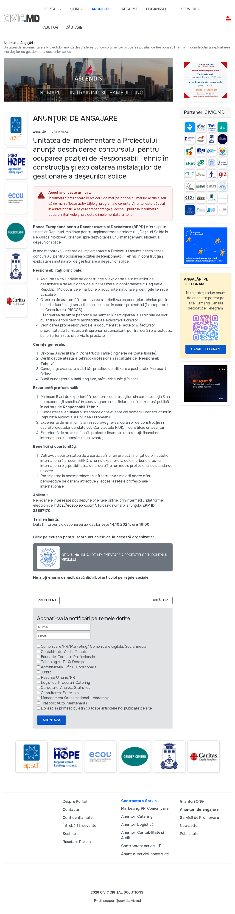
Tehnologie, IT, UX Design (62, 661)
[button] (53, 9)
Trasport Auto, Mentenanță (64, 703)
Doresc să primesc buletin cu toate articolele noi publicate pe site (96, 708)
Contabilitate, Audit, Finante (64, 651)
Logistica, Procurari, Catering (65, 682)
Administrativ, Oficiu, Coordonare (69, 667)
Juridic (46, 672)
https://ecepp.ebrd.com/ (75, 505)
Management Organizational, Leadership (75, 697)
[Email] (63, 636)
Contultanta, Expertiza (60, 692)
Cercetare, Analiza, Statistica (65, 687)
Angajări (40, 132)
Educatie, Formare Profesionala (68, 656)
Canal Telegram (205, 349)
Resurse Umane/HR (58, 677)
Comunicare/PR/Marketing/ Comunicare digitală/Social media (93, 646)
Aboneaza (51, 720)
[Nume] (63, 627)
